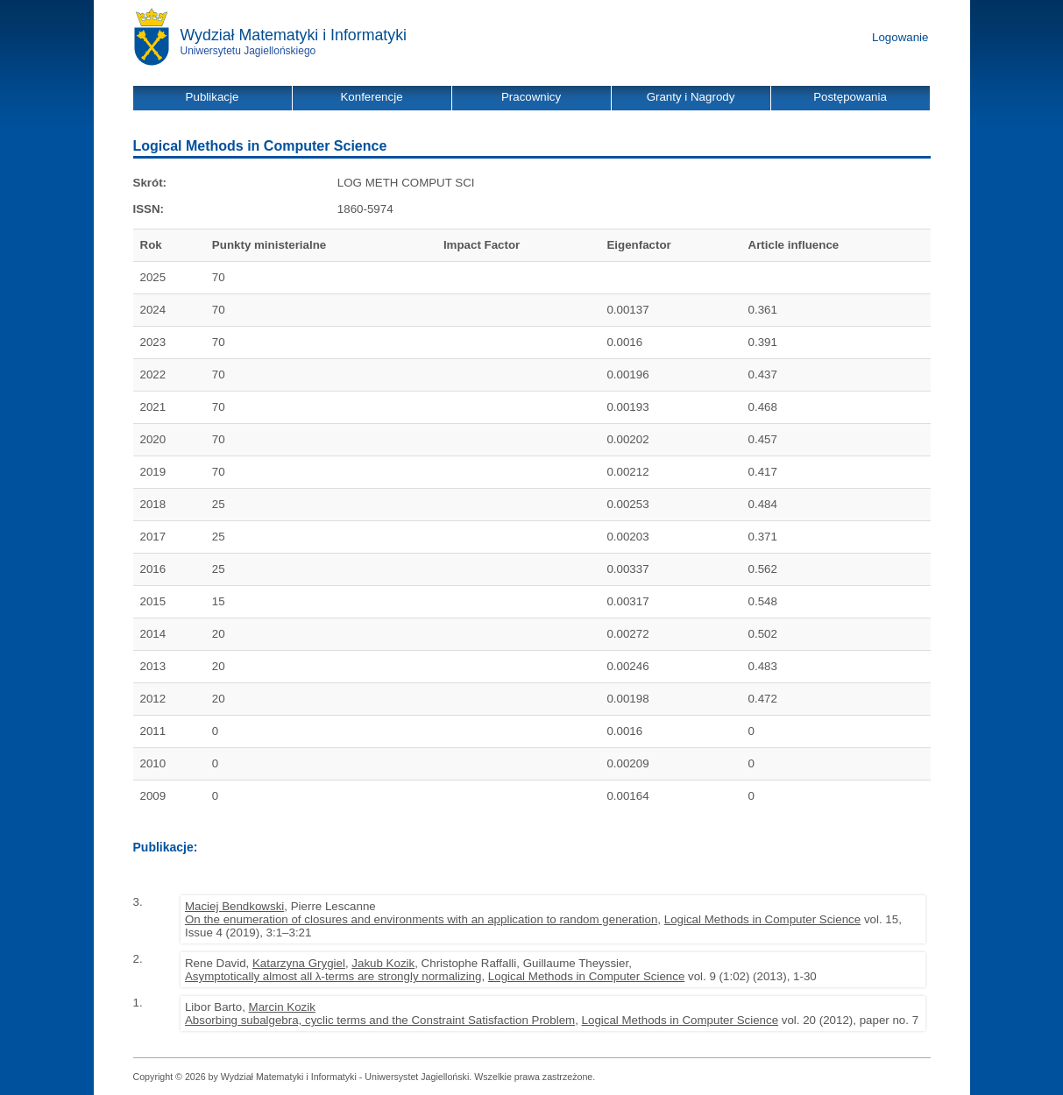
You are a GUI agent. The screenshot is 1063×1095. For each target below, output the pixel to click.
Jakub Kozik (383, 963)
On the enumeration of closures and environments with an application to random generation (421, 919)
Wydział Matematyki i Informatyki (294, 35)
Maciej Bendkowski (234, 906)
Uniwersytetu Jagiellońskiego (248, 51)
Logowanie (900, 37)
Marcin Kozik (282, 1007)
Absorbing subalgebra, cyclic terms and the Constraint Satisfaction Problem (380, 1020)
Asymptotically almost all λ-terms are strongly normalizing (333, 976)
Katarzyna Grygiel (298, 963)
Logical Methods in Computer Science (762, 919)
